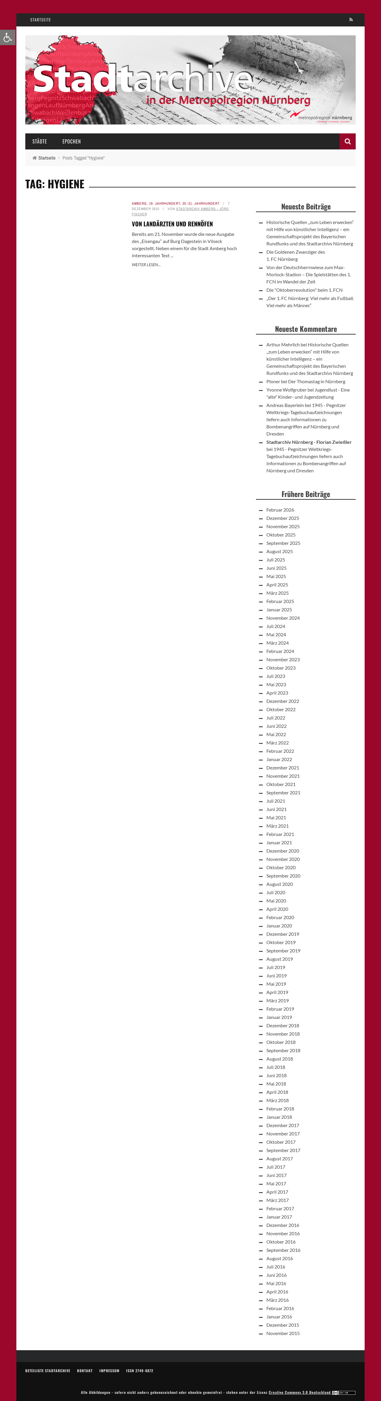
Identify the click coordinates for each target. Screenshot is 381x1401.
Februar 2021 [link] (280, 834)
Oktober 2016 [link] (281, 1241)
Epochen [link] (72, 141)
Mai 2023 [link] (276, 684)
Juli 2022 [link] (275, 717)
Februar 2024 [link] (280, 651)
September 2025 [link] (283, 543)
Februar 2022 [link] (280, 751)
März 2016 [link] (277, 1300)
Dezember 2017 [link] (282, 1125)
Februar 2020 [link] (280, 917)
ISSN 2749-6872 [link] (139, 1370)
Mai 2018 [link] (276, 1083)
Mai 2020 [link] (276, 900)
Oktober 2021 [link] (281, 784)
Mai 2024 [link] (276, 634)
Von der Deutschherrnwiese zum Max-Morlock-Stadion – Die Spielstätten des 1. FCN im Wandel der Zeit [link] (308, 274)
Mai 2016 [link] (276, 1283)
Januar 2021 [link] (279, 842)
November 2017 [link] (283, 1133)
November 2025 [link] (283, 526)
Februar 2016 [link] (280, 1308)
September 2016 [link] (283, 1250)
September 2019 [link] (283, 950)
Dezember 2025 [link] (282, 518)
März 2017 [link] (277, 1200)
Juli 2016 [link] (275, 1266)
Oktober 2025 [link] (281, 534)
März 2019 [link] (277, 1000)
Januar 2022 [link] (279, 759)
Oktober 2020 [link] (281, 867)
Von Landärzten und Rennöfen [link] (172, 223)
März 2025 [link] (277, 593)
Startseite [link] (40, 20)
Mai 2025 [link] (276, 576)
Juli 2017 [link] (275, 1167)
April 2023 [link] (277, 692)
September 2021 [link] (283, 792)
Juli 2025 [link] (275, 559)
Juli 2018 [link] (275, 1067)
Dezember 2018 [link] (282, 1025)
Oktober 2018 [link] (281, 1042)
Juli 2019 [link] (275, 967)
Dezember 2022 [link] (282, 701)
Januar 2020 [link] (279, 925)
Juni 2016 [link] (276, 1275)
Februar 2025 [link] (280, 601)
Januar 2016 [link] (279, 1316)
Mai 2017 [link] (276, 1183)
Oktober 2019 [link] (281, 942)
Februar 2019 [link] (280, 1009)
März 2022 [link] (277, 742)
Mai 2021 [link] (276, 817)
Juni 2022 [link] (276, 726)
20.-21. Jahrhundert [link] (201, 203)
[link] (7, 37)
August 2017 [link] (279, 1158)
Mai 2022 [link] (276, 734)
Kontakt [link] (85, 1370)
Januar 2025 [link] (279, 609)
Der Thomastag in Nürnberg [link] (316, 381)
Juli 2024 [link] (275, 626)
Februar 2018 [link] (280, 1108)
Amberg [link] (139, 203)
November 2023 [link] (283, 659)
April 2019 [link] (277, 992)
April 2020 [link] (277, 909)
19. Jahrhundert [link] (164, 203)
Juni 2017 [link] (276, 1175)
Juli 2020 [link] (275, 892)
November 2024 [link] (283, 618)
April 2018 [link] (277, 1092)
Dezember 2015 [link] (282, 1325)
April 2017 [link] (277, 1192)
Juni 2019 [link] (276, 975)
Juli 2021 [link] (275, 801)
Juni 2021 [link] (276, 809)
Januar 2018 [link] (279, 1117)
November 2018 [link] (283, 1033)
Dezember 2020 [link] (282, 850)
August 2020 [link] (279, 884)
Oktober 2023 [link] (281, 667)
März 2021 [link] (277, 826)
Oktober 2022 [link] (281, 709)
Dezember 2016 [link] (282, 1225)
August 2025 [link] (279, 551)
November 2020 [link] (283, 859)
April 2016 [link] (277, 1291)
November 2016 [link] (283, 1233)
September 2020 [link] (283, 875)
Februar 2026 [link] (280, 509)
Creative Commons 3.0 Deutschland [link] (312, 1392)
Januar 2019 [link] (279, 1017)
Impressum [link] (109, 1370)
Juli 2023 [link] (275, 676)
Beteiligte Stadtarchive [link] (47, 1370)
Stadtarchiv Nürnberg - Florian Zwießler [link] (309, 442)
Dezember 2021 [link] (282, 767)
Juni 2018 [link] (276, 1075)
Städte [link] (39, 141)
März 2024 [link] (277, 643)
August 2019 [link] (279, 959)
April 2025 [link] (277, 584)
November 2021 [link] (283, 776)
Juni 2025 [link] (276, 568)
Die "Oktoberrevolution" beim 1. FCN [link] (304, 290)
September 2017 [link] (283, 1150)
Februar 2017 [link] (280, 1208)
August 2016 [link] (279, 1258)
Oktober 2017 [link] (281, 1142)
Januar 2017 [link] (279, 1216)
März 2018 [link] (277, 1100)
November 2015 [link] (283, 1333)
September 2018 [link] (283, 1050)
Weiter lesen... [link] (146, 264)
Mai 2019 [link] (276, 984)
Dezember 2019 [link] (282, 934)
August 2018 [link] (279, 1058)
